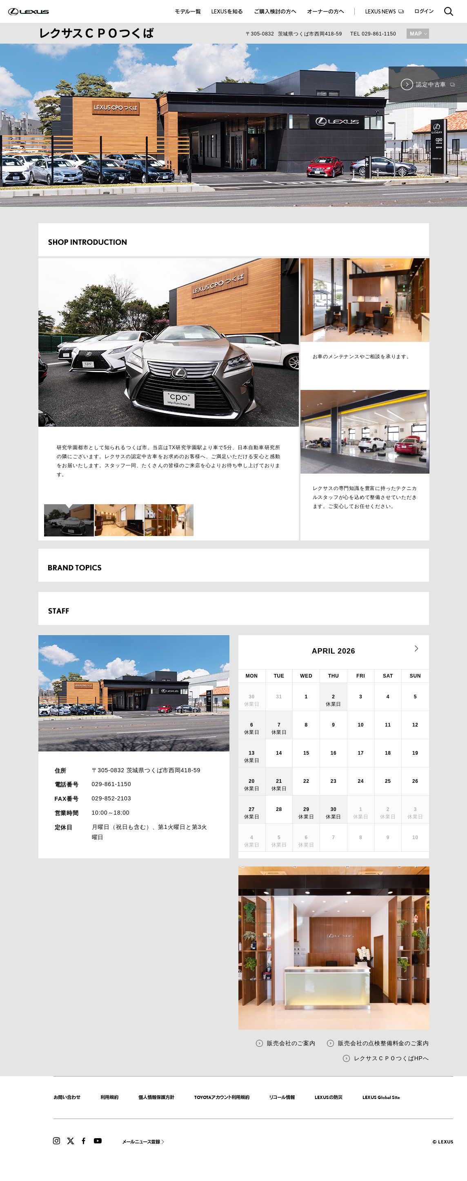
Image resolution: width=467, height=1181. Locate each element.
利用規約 (109, 1097)
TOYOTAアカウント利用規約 (221, 1097)
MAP (418, 34)
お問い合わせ (66, 1097)
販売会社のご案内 (291, 1043)
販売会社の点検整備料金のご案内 (383, 1043)
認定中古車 (435, 84)
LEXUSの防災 (328, 1097)
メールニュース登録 (141, 1142)
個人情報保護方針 (156, 1097)
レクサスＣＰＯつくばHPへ (391, 1058)
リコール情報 (282, 1097)
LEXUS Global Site (381, 1097)
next (417, 648)
